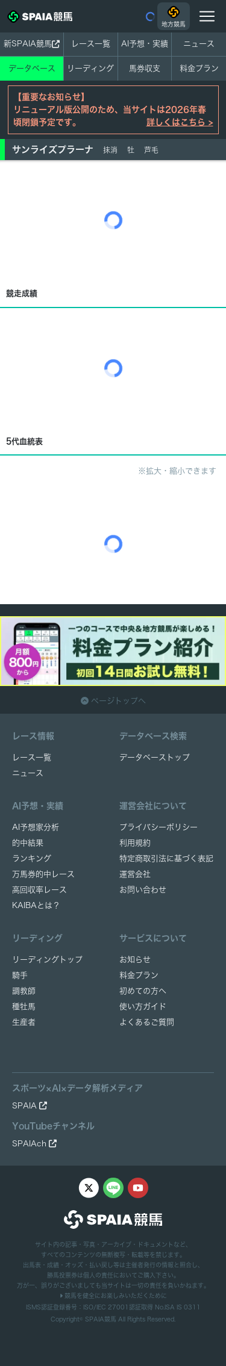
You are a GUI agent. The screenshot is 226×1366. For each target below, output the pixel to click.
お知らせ (135, 959)
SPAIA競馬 (100, 1319)
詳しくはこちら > (179, 122)
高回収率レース (39, 890)
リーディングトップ (47, 959)
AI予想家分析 (35, 827)
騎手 (20, 975)
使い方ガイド (142, 1006)
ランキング (31, 858)
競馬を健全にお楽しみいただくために (113, 1296)
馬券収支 (144, 68)
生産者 (24, 1022)
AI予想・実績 (144, 44)
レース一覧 (90, 44)
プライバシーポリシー (158, 827)
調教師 (24, 991)
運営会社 (135, 874)
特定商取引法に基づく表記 (166, 858)
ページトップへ (113, 701)
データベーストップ (154, 757)
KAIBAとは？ (36, 905)
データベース (31, 68)
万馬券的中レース (43, 874)
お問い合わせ (142, 890)
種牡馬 (24, 1006)
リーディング (90, 68)
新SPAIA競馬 (32, 44)
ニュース (199, 44)
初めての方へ (142, 991)
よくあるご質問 (146, 1022)
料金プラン (139, 975)
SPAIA (29, 1106)
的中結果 (27, 843)
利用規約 (135, 843)
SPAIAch (34, 1144)
